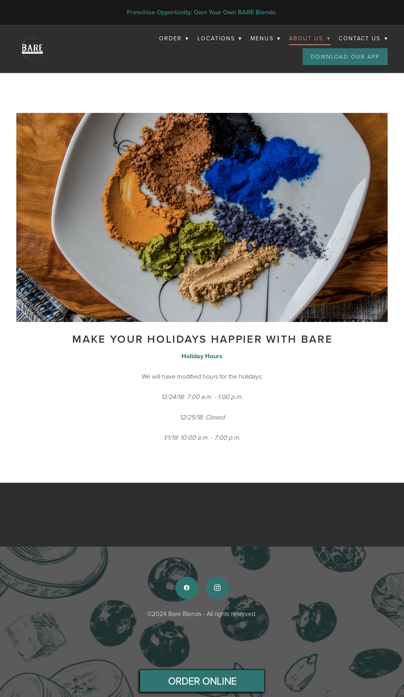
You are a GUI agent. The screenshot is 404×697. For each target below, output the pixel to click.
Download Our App (345, 56)
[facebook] (186, 588)
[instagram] (217, 588)
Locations (219, 38)
